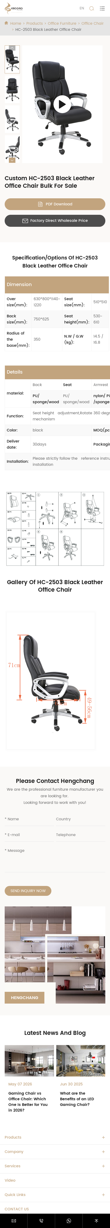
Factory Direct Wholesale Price (55, 221)
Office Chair (93, 23)
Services (13, 1166)
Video (10, 1180)
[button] (12, 48)
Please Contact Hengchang (55, 781)
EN (82, 8)
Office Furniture (62, 23)
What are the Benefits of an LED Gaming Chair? (77, 1099)
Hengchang (24, 997)
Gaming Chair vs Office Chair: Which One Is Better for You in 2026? (28, 1101)
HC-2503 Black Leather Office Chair (48, 30)
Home (15, 23)
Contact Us (17, 1209)
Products (34, 23)
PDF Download (55, 204)
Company (14, 1152)
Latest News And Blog (55, 1033)
